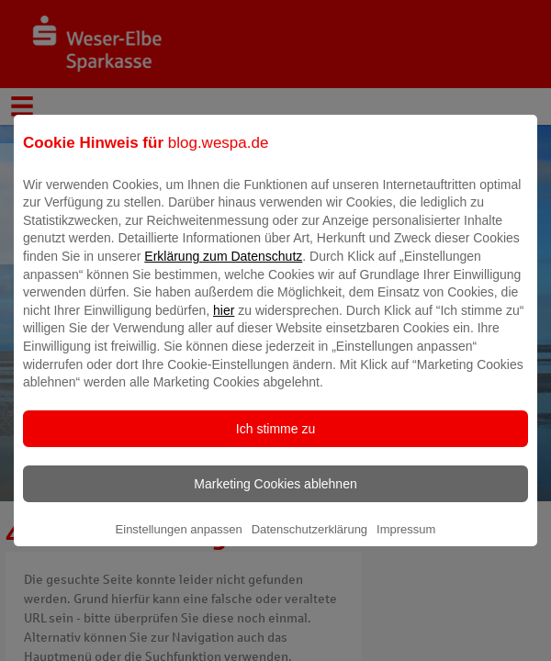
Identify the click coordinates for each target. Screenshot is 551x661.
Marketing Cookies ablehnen (275, 496)
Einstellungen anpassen (179, 542)
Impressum (406, 542)
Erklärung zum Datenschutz (223, 269)
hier (223, 323)
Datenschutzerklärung (309, 542)
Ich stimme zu (275, 441)
